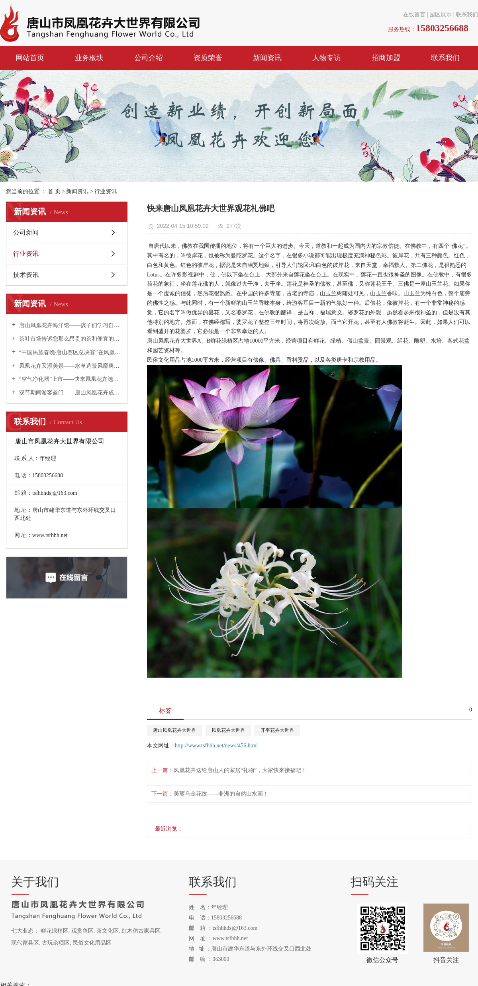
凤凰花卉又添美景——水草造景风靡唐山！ (69, 366)
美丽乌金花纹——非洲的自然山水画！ (221, 794)
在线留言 (414, 15)
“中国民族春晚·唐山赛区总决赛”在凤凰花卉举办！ (69, 352)
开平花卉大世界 (277, 730)
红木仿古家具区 (141, 931)
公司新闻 (26, 232)
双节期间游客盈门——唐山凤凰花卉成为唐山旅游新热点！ (69, 393)
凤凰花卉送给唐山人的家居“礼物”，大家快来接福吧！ (240, 770)
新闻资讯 (267, 58)
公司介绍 (148, 58)
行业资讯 (105, 191)
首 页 (54, 191)
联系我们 (467, 15)
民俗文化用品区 (92, 943)
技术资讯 (26, 274)
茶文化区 (107, 931)
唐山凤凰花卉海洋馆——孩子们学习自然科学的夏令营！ (69, 325)
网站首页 (30, 58)
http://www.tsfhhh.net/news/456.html (216, 746)
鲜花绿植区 (55, 931)
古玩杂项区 (56, 943)
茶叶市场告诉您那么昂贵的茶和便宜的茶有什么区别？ (69, 339)
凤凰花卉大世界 (228, 730)
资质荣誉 (208, 58)
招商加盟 (386, 58)
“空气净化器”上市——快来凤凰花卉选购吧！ (69, 379)
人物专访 (326, 58)
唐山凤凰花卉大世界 (174, 730)
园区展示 (440, 15)
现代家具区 (25, 943)
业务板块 (89, 58)
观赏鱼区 (82, 931)
